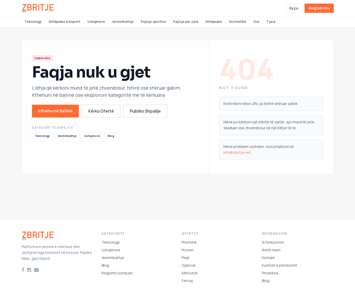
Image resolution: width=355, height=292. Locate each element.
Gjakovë (189, 265)
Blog (111, 136)
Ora (256, 21)
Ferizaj (187, 280)
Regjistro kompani (117, 273)
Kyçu (293, 8)
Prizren (187, 249)
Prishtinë (189, 242)
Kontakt (268, 257)
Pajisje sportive (153, 21)
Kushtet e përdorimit (279, 265)
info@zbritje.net (237, 152)
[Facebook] (22, 270)
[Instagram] (29, 270)
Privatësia (270, 273)
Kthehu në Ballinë (55, 111)
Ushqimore (96, 21)
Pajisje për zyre (185, 21)
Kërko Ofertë (101, 111)
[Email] (36, 270)
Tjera (270, 21)
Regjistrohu (319, 8)
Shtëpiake (214, 21)
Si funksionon (273, 242)
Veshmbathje (123, 21)
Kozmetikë (237, 21)
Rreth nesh (271, 249)
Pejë (185, 257)
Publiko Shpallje (145, 111)
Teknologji (33, 21)
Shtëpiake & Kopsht (64, 21)
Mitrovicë (190, 273)
